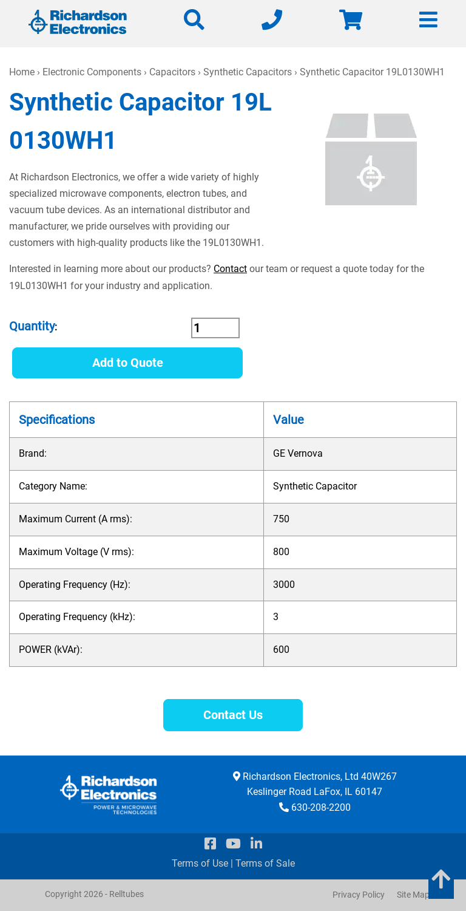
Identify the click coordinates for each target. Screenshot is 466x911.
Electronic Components (91, 72)
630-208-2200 (321, 807)
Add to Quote (127, 362)
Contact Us (233, 715)
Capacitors (172, 72)
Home (22, 72)
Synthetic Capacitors (247, 72)
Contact (230, 269)
